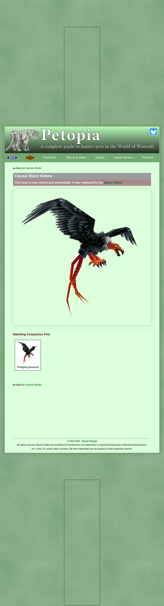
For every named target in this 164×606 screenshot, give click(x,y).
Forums (150, 157)
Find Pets (51, 158)
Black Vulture (113, 182)
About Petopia (89, 441)
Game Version (125, 158)
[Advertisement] (82, 90)
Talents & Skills (77, 158)
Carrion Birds (33, 168)
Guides (101, 158)
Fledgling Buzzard (27, 354)
